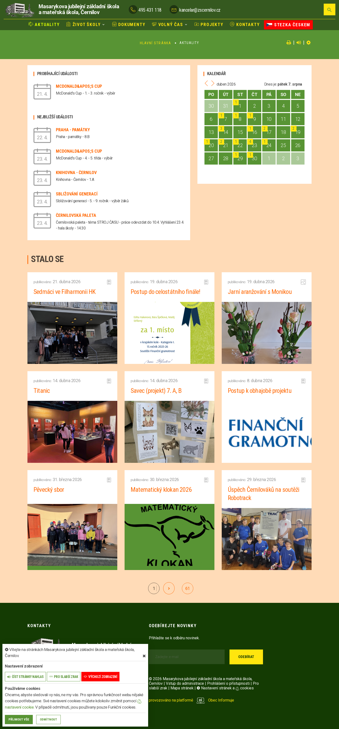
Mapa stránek (182, 688)
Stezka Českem (288, 24)
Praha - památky (73, 129)
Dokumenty (128, 24)
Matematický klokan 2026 (161, 489)
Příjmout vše (18, 719)
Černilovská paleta (76, 215)
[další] (169, 588)
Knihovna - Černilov (76, 172)
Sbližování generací (77, 193)
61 (187, 588)
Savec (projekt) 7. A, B (156, 390)
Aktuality (44, 24)
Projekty (209, 24)
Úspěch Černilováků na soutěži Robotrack (263, 493)
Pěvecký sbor (49, 489)
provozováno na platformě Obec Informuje (191, 700)
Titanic (42, 390)
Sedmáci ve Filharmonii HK (65, 291)
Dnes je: (270, 84)
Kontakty (245, 24)
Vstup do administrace (185, 683)
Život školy (83, 24)
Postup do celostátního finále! (166, 291)
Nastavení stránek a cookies (225, 688)
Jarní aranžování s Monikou (260, 291)
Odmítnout (48, 719)
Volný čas (167, 24)
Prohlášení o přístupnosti (228, 683)
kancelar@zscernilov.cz (199, 10)
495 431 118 (149, 10)
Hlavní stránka (155, 43)
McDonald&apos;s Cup (79, 86)
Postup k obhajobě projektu (260, 390)
